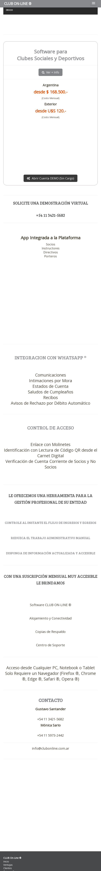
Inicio (6, 861)
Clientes (7, 868)
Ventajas (8, 864)
